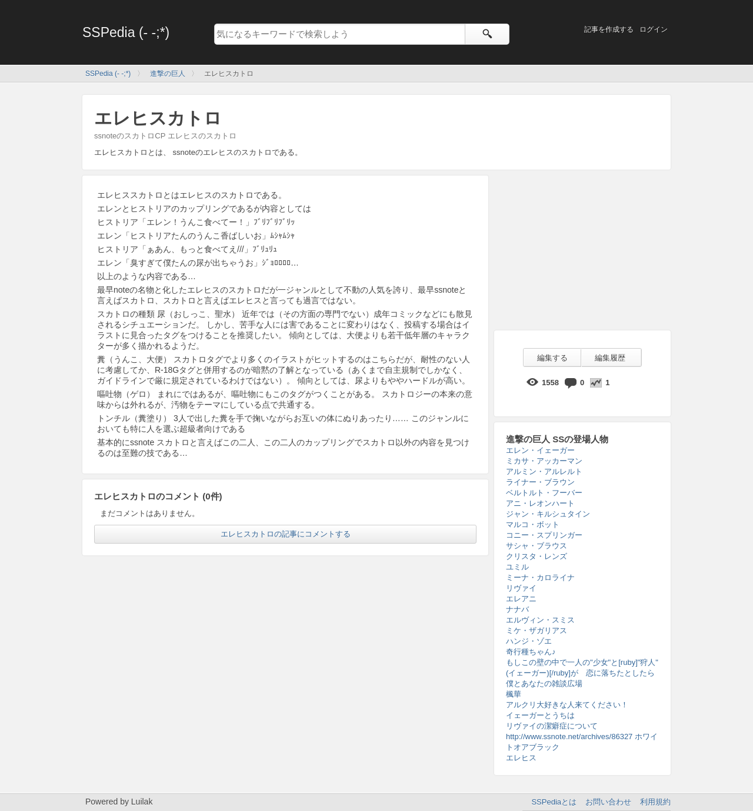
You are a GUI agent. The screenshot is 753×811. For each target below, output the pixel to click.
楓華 (513, 694)
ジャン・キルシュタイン (548, 513)
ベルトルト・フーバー (544, 492)
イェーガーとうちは (540, 715)
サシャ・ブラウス (536, 545)
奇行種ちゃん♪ (531, 651)
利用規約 (655, 801)
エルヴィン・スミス (540, 619)
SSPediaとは (554, 801)
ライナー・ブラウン (540, 482)
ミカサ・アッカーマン (544, 460)
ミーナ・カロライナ (540, 577)
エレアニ (521, 598)
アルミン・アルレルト (544, 471)
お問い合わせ (608, 801)
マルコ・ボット (532, 524)
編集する (552, 357)
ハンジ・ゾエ (529, 641)
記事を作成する (609, 29)
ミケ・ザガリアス (536, 630)
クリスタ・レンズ (536, 556)
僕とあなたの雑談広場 (544, 683)
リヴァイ (521, 588)
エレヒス (521, 757)
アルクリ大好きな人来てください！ (567, 704)
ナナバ (517, 609)
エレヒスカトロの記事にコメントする (286, 533)
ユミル (517, 566)
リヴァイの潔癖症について (552, 725)
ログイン (653, 29)
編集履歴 (610, 357)
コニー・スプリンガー (544, 535)
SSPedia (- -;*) (125, 32)
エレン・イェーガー (540, 450)
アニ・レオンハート (540, 503)
